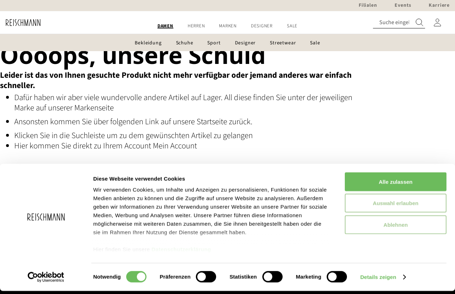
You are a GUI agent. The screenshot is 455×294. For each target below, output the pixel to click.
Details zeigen (378, 280)
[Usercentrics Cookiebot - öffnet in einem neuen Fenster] (46, 280)
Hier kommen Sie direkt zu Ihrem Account (83, 146)
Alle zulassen (395, 185)
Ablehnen (396, 228)
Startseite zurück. (224, 121)
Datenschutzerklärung (181, 252)
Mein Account (175, 146)
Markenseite (94, 108)
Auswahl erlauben (395, 206)
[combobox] (399, 22)
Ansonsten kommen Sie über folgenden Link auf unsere (105, 121)
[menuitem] (165, 26)
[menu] (227, 26)
